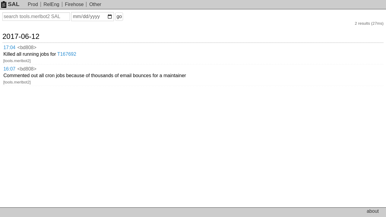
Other (95, 4)
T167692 (104, 40)
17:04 (16, 41)
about (373, 211)
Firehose (74, 4)
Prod (33, 4)
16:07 (16, 48)
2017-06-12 (28, 30)
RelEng (51, 4)
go (126, 16)
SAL (10, 4)
